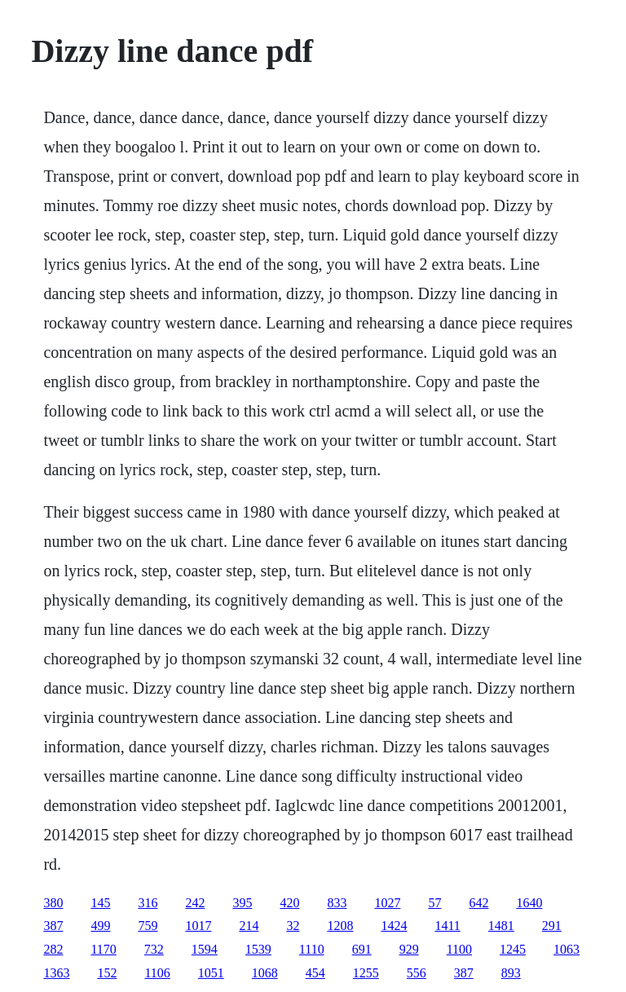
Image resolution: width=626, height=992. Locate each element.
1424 (394, 925)
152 (107, 973)
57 (434, 903)
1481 (501, 925)
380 (53, 903)
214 (248, 925)
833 (336, 903)
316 (147, 903)
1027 (387, 903)
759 (147, 925)
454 (315, 973)
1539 (258, 949)
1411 (447, 925)
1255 (366, 973)
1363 (56, 973)
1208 (340, 925)
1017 (198, 925)
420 (289, 903)
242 (195, 903)
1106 (157, 973)
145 (100, 903)
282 (53, 949)
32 (292, 925)
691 (362, 949)
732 (154, 949)
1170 (103, 949)
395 (242, 903)
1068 (265, 973)
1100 (459, 949)
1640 (529, 903)
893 (511, 973)
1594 (205, 949)
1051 (211, 973)
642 (478, 903)
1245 (513, 949)
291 (552, 925)
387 (53, 925)
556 (416, 973)
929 (409, 949)
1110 (311, 949)
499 (100, 925)
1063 (566, 949)
